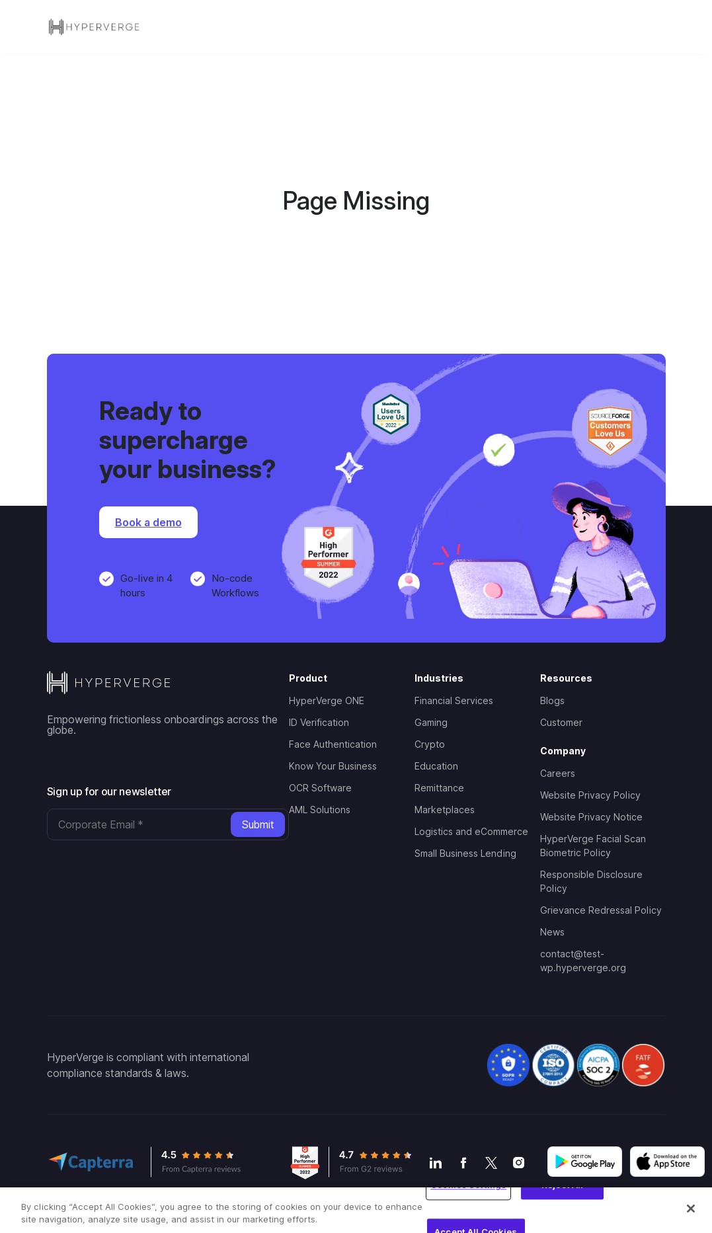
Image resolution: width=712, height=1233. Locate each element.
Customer (561, 722)
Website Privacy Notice (591, 816)
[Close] (690, 1208)
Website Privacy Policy (590, 795)
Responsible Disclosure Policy (591, 881)
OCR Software (320, 787)
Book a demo (148, 522)
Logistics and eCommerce (471, 831)
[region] (356, 1210)
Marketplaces (445, 809)
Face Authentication (333, 744)
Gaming (431, 722)
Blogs (552, 700)
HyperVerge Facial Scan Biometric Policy (593, 845)
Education (436, 766)
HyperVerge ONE (326, 700)
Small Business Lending (465, 853)
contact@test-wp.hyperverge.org (583, 960)
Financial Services (454, 700)
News (552, 931)
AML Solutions (319, 809)
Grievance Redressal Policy (601, 910)
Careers (557, 773)
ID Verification (319, 722)
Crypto (430, 744)
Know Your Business (333, 766)
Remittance (439, 787)
